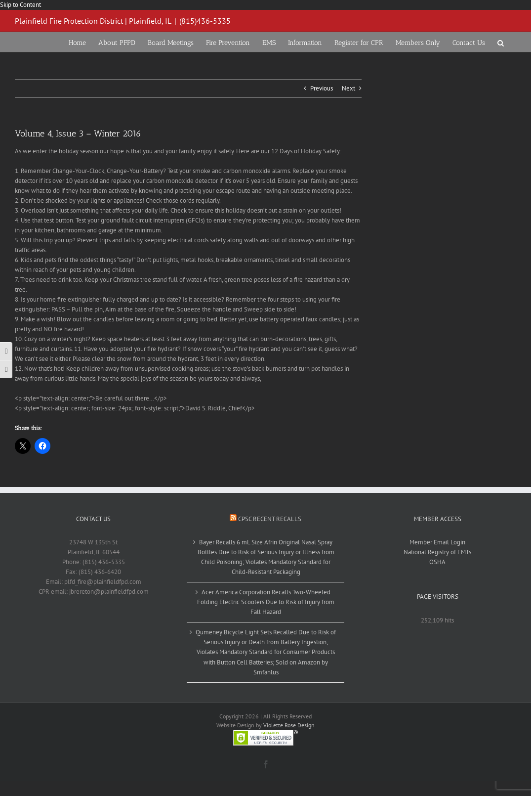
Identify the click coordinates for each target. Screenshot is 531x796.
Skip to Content (20, 4)
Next (348, 88)
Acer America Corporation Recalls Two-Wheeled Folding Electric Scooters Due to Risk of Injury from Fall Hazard (265, 602)
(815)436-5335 (205, 21)
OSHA (437, 562)
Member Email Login (437, 542)
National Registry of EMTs (437, 552)
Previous (321, 88)
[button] (500, 42)
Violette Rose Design (289, 725)
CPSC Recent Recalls (269, 519)
